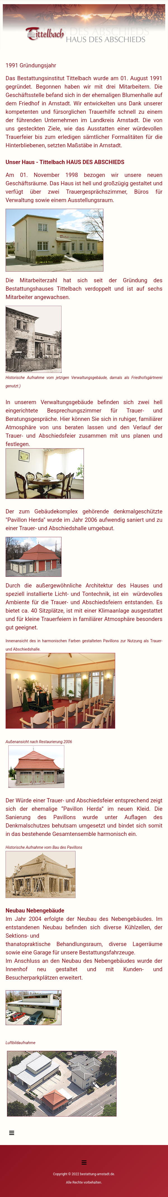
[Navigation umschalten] (12, 1133)
